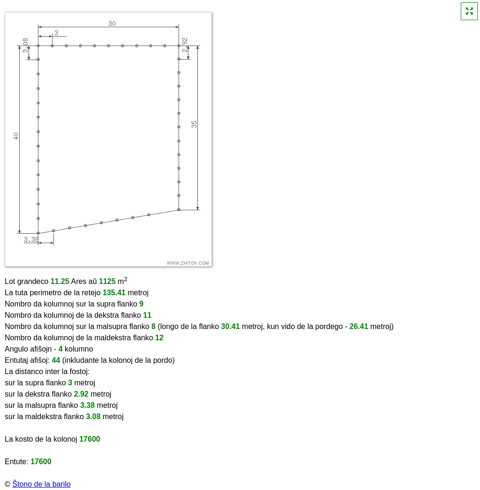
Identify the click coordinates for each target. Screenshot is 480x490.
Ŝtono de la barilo (41, 484)
